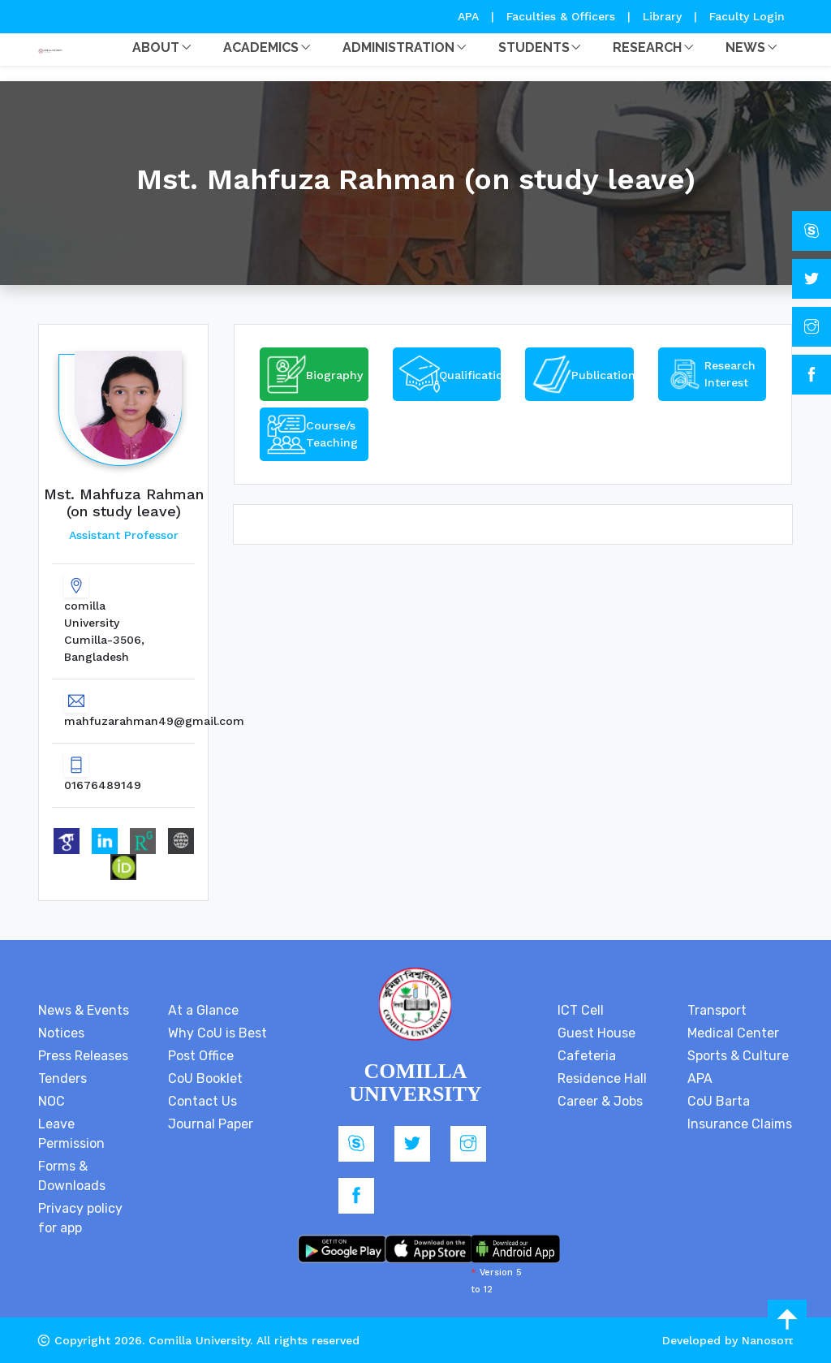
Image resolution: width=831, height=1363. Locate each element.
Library (664, 16)
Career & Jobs (600, 1101)
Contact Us (202, 1101)
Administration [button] (398, 47)
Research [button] (647, 47)
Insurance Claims (739, 1124)
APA (470, 16)
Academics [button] (261, 47)
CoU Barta (718, 1101)
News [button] (745, 47)
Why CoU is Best (217, 1033)
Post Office (201, 1055)
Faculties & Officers (560, 16)
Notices (61, 1033)
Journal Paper (210, 1124)
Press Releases (83, 1055)
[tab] (314, 374)
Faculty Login (747, 16)
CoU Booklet (205, 1078)
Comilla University (199, 1340)
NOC (51, 1101)
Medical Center (733, 1033)
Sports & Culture (738, 1055)
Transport (717, 1010)
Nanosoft (767, 1340)
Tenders (62, 1078)
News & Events (83, 1010)
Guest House (596, 1033)
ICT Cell (581, 1010)
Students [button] (534, 47)
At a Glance (203, 1010)
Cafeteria (587, 1055)
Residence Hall (602, 1078)
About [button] (155, 47)
